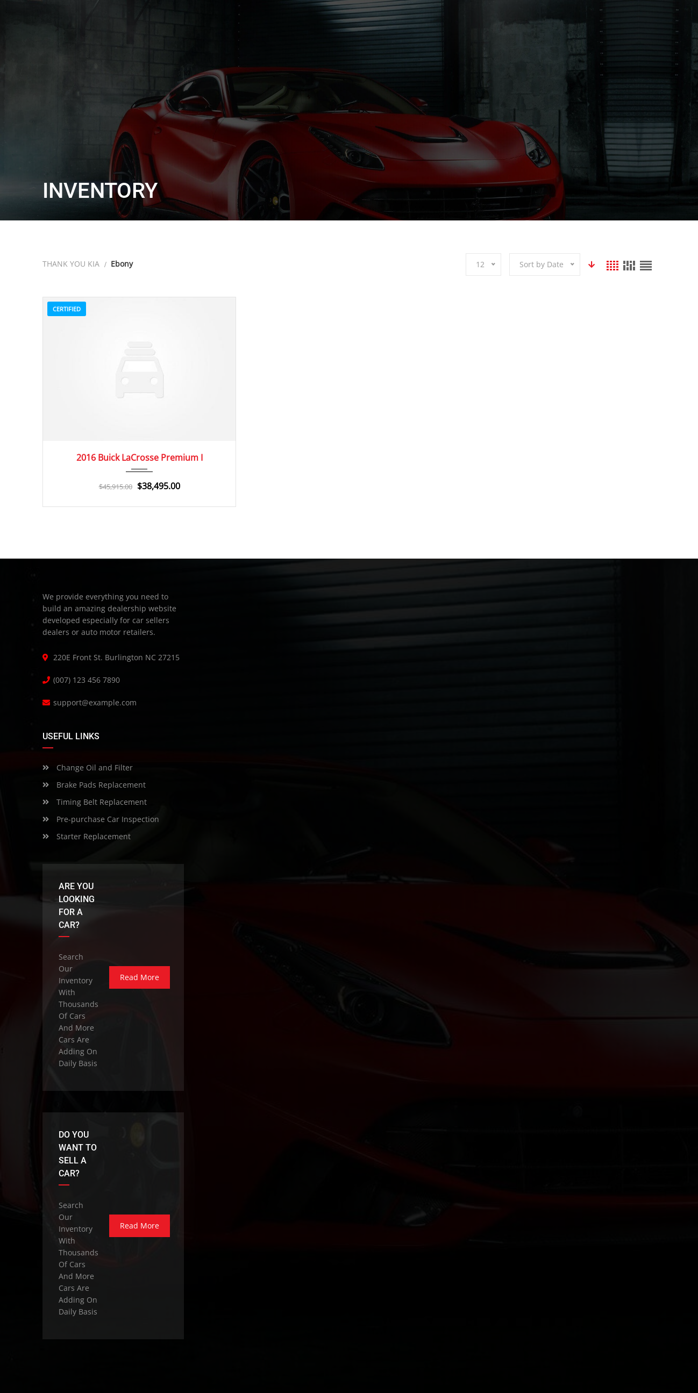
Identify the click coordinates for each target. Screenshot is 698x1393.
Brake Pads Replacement (94, 785)
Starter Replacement (86, 836)
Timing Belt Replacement (94, 802)
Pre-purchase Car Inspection (100, 819)
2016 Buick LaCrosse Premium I (139, 457)
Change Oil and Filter (87, 767)
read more (139, 977)
